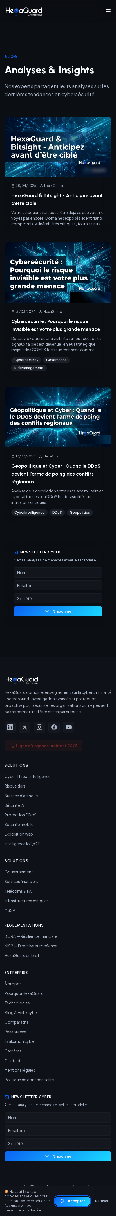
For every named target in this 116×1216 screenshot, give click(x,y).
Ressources (15, 1031)
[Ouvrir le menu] (108, 11)
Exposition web (19, 833)
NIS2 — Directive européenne (31, 945)
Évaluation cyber (20, 1041)
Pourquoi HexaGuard (24, 993)
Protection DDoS (21, 814)
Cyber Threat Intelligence (28, 776)
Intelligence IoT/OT (22, 843)
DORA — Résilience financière (31, 936)
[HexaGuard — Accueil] (24, 11)
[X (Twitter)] (24, 727)
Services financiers (21, 881)
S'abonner (58, 611)
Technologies (17, 1002)
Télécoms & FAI (18, 891)
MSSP (10, 910)
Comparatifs (17, 1022)
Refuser (101, 1201)
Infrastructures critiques (27, 900)
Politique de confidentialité (29, 1079)
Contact (13, 1060)
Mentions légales (20, 1070)
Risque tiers (15, 785)
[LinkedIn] (10, 727)
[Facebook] (54, 727)
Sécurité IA (14, 805)
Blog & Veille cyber (21, 1012)
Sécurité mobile (19, 824)
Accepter (72, 1201)
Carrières (13, 1050)
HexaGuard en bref (22, 955)
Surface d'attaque (21, 795)
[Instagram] (39, 727)
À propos (13, 983)
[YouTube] (68, 727)
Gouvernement (19, 871)
